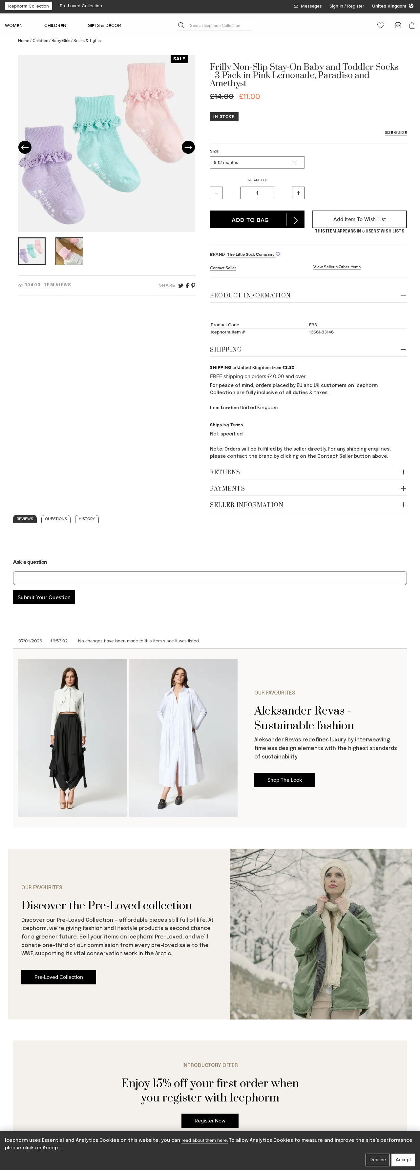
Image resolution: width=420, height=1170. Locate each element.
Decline (377, 1159)
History (87, 518)
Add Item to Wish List (359, 219)
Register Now (210, 1121)
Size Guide (396, 133)
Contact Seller (223, 268)
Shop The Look (284, 780)
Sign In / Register (347, 6)
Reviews (25, 518)
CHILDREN (55, 25)
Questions (56, 518)
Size (214, 151)
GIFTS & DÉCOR (104, 25)
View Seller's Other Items (337, 267)
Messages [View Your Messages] (308, 6)
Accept (403, 1159)
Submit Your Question (44, 597)
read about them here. (204, 1140)
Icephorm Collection (28, 6)
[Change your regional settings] (392, 6)
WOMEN (14, 25)
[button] (380, 25)
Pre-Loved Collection (81, 6)
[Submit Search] (181, 25)
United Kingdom (254, 367)
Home (24, 40)
